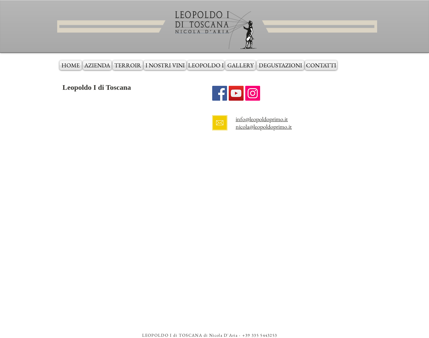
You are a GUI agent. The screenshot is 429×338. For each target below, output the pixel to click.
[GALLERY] (240, 65)
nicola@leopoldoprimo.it (264, 126)
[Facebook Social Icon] (219, 93)
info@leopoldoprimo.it (262, 119)
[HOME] (70, 65)
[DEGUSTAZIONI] (280, 65)
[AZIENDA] (97, 65)
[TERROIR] (128, 65)
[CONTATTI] (321, 65)
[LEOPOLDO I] (205, 65)
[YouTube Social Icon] (236, 93)
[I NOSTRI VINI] (165, 65)
